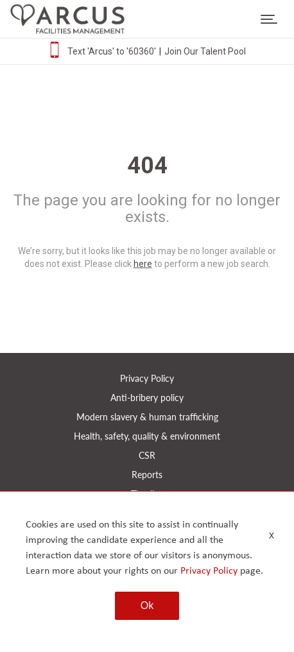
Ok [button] (147, 605)
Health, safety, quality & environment (147, 436)
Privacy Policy (147, 378)
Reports (147, 474)
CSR (147, 455)
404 (147, 165)
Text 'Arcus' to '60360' (111, 51)
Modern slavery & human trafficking (147, 416)
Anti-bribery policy (147, 397)
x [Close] (271, 534)
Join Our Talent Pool (205, 51)
